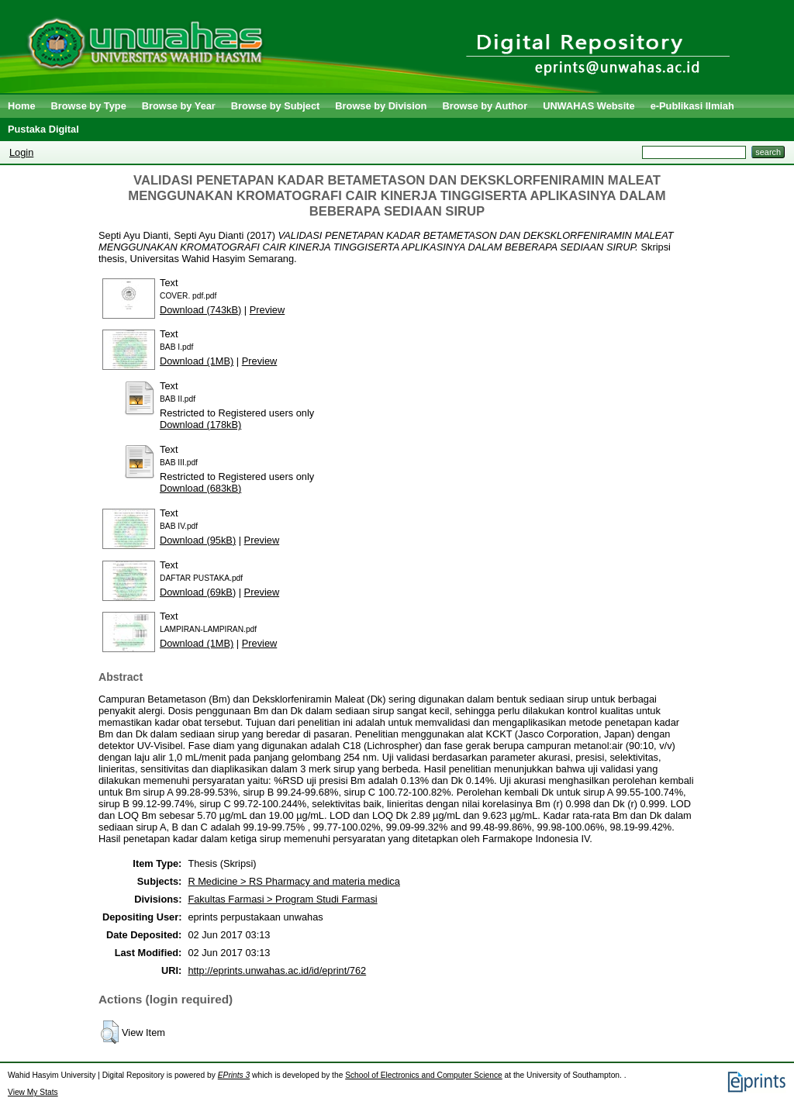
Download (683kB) (200, 488)
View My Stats (33, 1092)
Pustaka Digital (43, 129)
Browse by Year (179, 106)
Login (21, 152)
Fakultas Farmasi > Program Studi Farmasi (282, 899)
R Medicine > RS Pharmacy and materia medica (293, 881)
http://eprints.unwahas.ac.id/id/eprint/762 (277, 970)
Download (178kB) (200, 424)
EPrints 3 (234, 1075)
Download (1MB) (196, 361)
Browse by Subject (275, 106)
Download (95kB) (198, 540)
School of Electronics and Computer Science (423, 1075)
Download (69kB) (198, 592)
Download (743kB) (200, 310)
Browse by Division (380, 106)
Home (22, 106)
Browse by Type (88, 106)
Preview (267, 310)
